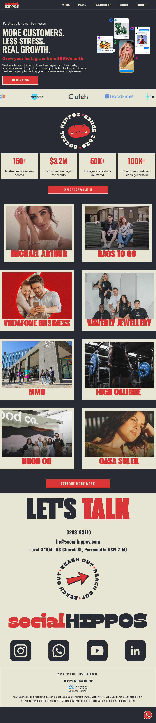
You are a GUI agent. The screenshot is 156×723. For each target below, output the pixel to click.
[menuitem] (69, 4)
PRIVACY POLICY (66, 674)
